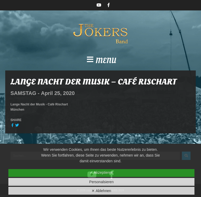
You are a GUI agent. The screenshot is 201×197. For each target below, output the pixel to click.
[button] (100, 61)
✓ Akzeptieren (101, 172)
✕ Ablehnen (101, 191)
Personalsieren (101, 182)
